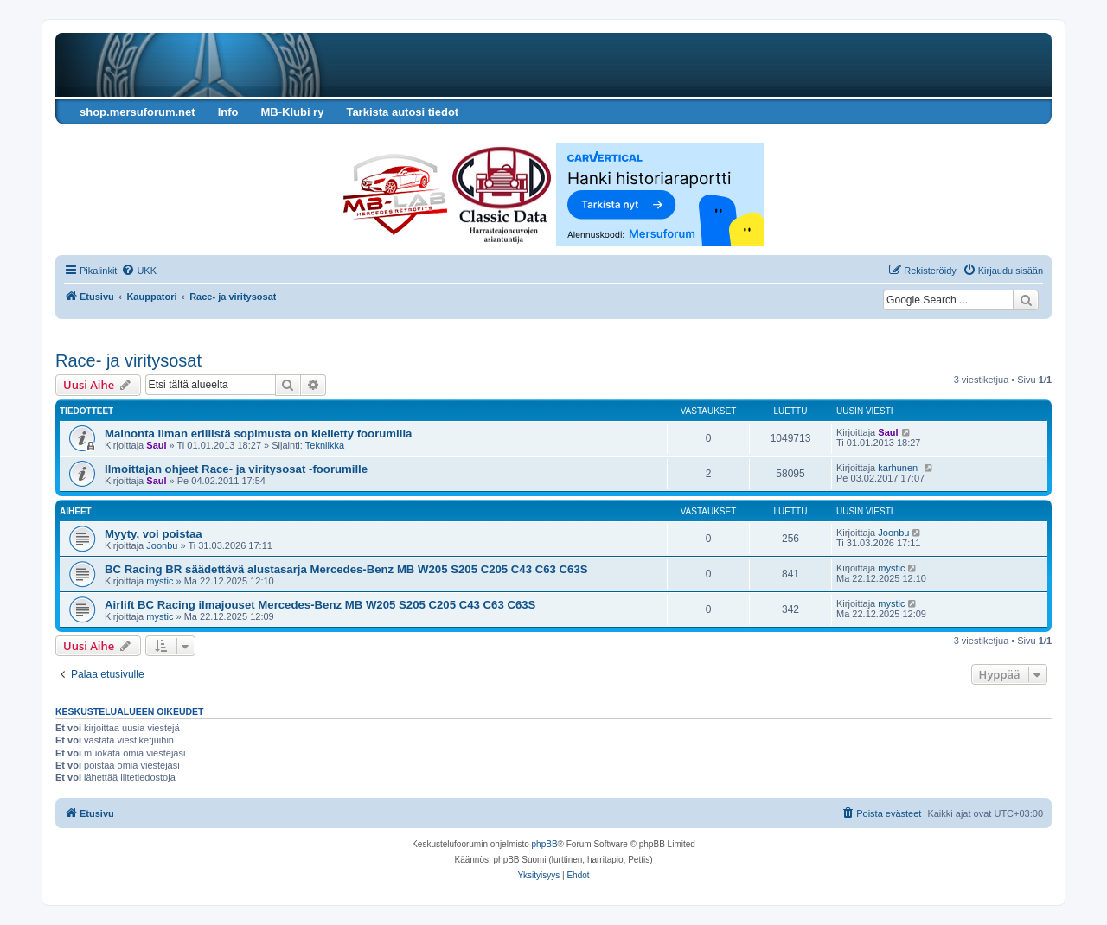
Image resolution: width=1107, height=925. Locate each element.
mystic (159, 581)
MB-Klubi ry (291, 111)
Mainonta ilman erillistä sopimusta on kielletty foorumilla (258, 433)
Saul (156, 445)
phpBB (545, 844)
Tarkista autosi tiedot (402, 111)
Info (228, 111)
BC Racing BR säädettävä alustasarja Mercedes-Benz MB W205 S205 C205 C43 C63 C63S (346, 569)
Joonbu (161, 545)
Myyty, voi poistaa (153, 533)
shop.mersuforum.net (137, 111)
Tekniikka (324, 445)
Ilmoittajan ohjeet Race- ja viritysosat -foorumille (236, 468)
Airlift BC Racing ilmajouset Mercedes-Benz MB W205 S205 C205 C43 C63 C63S (320, 604)
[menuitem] (139, 270)
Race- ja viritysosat (128, 360)
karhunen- (899, 467)
